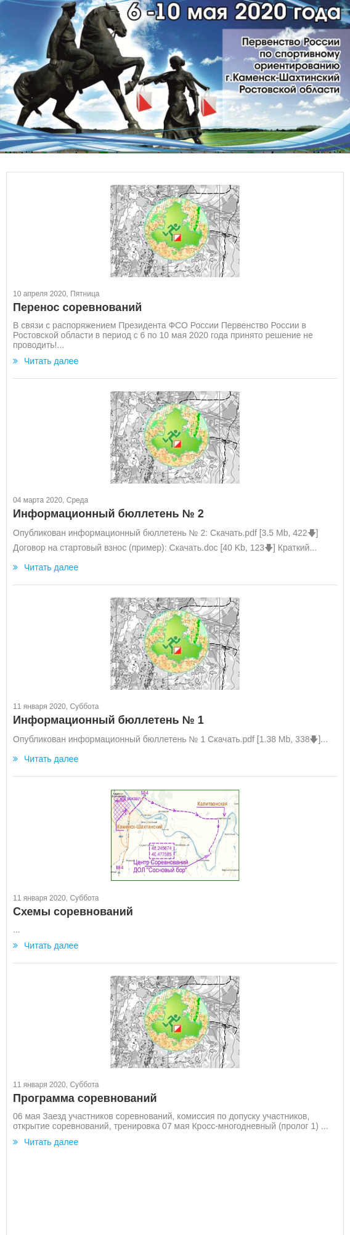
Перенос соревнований (77, 307)
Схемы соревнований (73, 911)
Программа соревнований (85, 1098)
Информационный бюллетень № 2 (108, 514)
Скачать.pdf (233, 533)
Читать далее (45, 361)
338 (302, 739)
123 (257, 548)
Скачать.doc (193, 548)
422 (300, 533)
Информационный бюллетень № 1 (108, 720)
